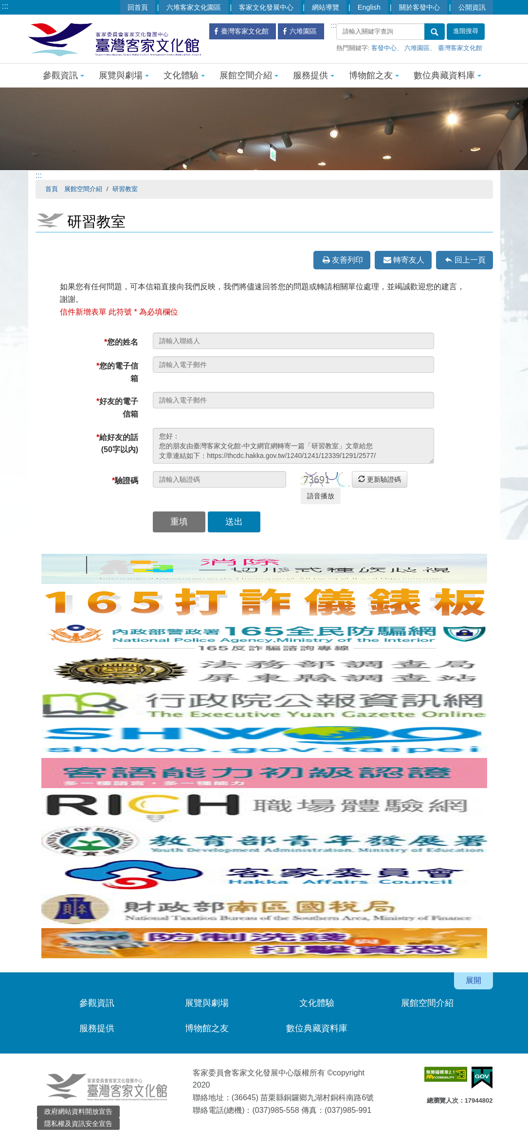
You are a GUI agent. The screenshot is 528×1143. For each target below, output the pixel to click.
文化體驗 (184, 75)
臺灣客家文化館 (460, 48)
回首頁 (137, 7)
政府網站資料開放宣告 (78, 1111)
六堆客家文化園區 (193, 7)
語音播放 (320, 496)
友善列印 (347, 260)
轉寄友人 (408, 260)
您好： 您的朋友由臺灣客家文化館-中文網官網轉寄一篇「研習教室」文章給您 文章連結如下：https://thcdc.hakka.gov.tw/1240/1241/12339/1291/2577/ (293, 446)
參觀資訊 (63, 75)
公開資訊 (472, 7)
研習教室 (125, 189)
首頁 (51, 189)
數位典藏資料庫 (447, 75)
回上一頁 (470, 260)
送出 (234, 522)
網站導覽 (325, 7)
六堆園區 (417, 48)
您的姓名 (121, 342)
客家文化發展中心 (266, 7)
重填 (179, 522)
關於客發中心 (419, 7)
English (369, 7)
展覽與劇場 (124, 75)
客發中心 (384, 48)
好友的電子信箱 (117, 407)
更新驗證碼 (379, 479)
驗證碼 (125, 480)
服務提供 (313, 75)
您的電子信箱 (117, 372)
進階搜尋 (465, 31)
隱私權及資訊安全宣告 (78, 1123)
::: (5, 6)
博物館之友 (374, 75)
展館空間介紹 (248, 75)
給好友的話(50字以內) (117, 443)
